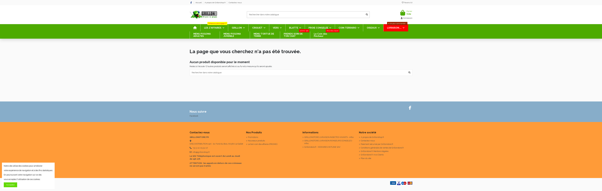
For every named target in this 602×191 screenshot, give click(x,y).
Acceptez (10, 185)
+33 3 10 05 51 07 (200, 148)
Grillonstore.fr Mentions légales (374, 151)
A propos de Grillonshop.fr (215, 3)
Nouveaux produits (256, 141)
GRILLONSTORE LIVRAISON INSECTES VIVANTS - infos (329, 137)
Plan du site (366, 158)
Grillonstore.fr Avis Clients (372, 155)
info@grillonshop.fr (201, 152)
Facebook (194, 116)
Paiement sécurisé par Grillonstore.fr (377, 144)
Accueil (198, 3)
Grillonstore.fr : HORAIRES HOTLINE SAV (322, 147)
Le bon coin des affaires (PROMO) (263, 144)
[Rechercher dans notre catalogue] (367, 14)
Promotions (253, 137)
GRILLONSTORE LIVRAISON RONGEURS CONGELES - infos (328, 142)
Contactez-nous (235, 3)
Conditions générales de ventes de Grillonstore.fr (382, 148)
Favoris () (407, 3)
